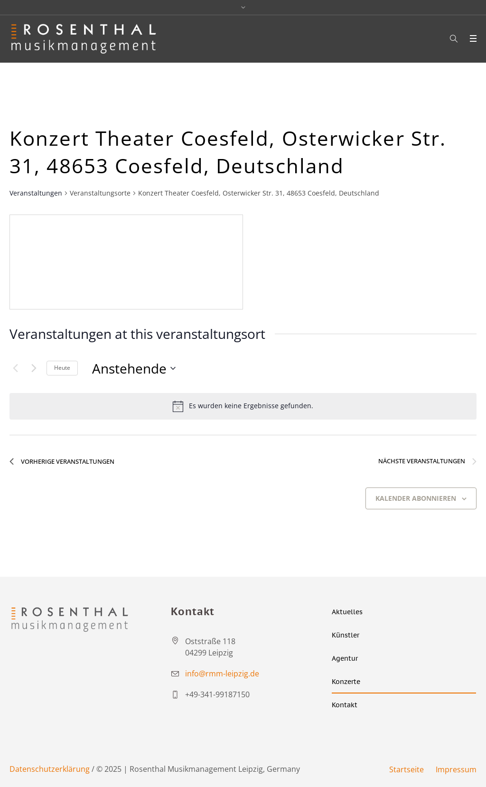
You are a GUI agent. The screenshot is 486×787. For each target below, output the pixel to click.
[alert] (243, 406)
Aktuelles (347, 612)
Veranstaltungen (35, 192)
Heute (62, 368)
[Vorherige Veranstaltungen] (15, 368)
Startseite (406, 769)
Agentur (345, 658)
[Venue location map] (126, 262)
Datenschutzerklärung (49, 769)
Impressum (456, 769)
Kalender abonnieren (415, 498)
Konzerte (346, 681)
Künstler (345, 635)
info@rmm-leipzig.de (222, 673)
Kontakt (344, 705)
